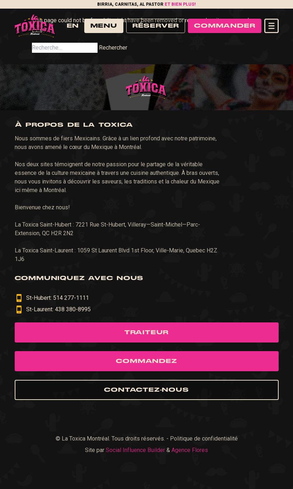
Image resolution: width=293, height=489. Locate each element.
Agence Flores (189, 450)
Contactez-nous (146, 390)
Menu (103, 26)
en (73, 26)
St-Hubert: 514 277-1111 (52, 298)
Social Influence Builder (135, 450)
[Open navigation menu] (271, 26)
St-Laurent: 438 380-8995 (53, 309)
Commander (224, 26)
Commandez (146, 361)
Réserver (155, 26)
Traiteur (146, 332)
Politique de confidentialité (204, 438)
